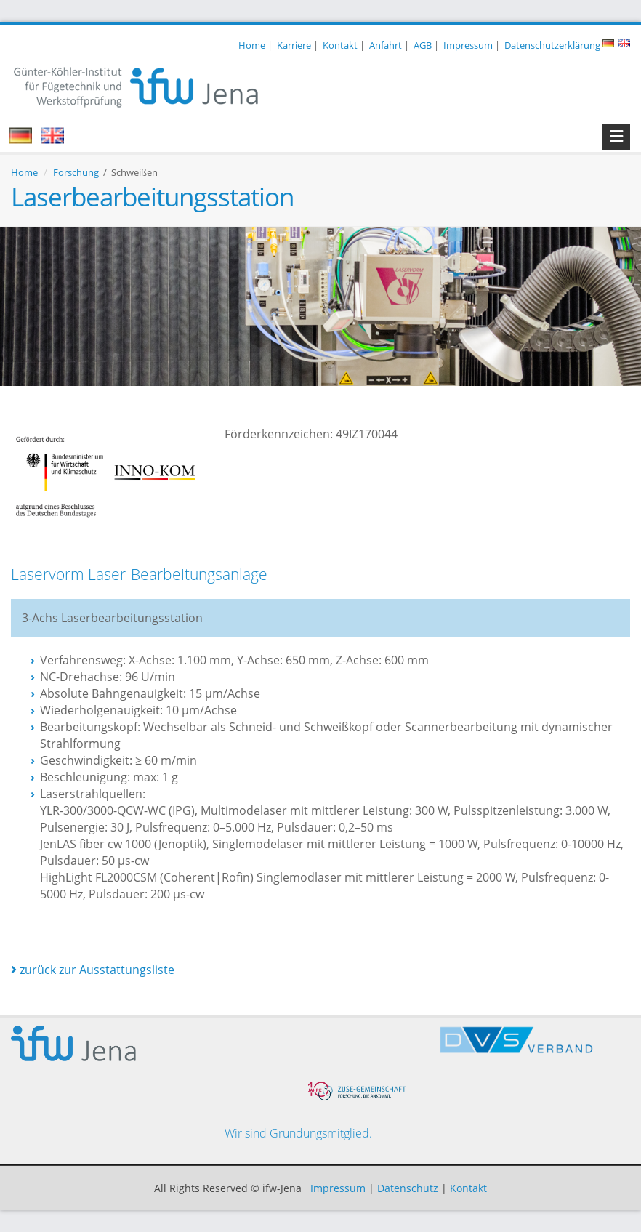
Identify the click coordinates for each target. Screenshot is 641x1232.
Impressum (468, 45)
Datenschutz (407, 1188)
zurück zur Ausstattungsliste (92, 970)
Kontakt (340, 45)
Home (251, 45)
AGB (423, 45)
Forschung (76, 172)
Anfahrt (385, 45)
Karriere (294, 45)
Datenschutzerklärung (552, 45)
